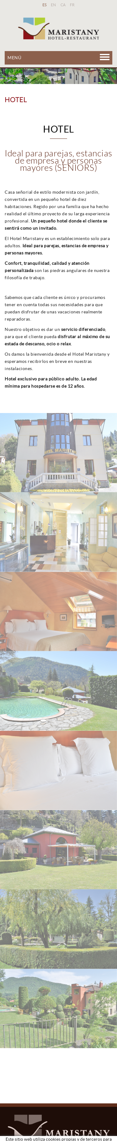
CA (63, 5)
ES (44, 5)
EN (53, 5)
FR (72, 5)
